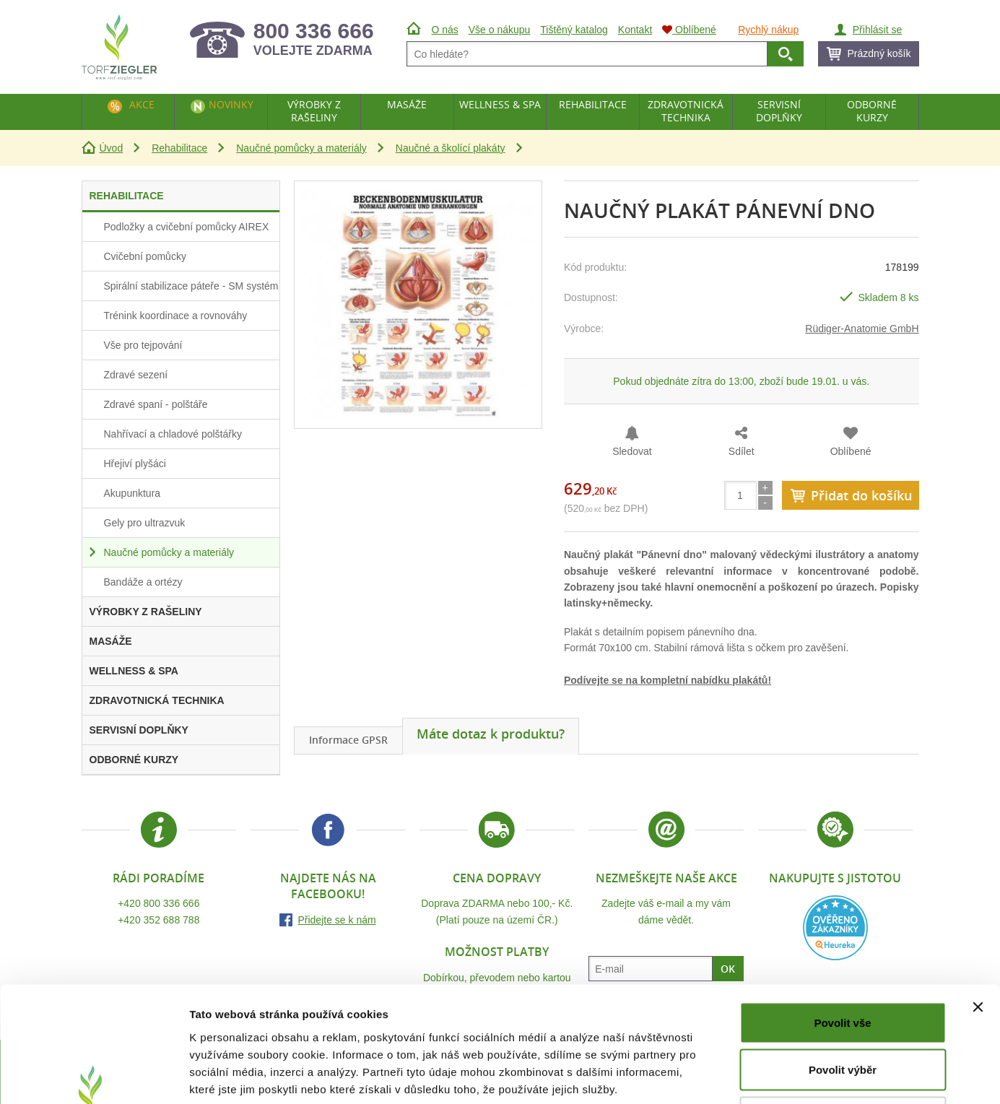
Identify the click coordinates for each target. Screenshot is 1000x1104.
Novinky (231, 104)
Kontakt (635, 29)
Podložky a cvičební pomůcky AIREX (186, 226)
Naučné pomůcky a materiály (301, 148)
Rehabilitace (179, 148)
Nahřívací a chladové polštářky (173, 434)
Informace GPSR (348, 740)
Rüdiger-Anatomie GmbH (861, 328)
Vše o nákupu (500, 29)
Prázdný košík (879, 53)
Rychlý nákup (768, 29)
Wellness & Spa (500, 104)
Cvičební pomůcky (145, 256)
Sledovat (631, 451)
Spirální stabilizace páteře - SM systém (191, 286)
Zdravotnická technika (685, 110)
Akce (142, 104)
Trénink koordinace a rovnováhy (176, 315)
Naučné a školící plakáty (450, 148)
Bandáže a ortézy (143, 582)
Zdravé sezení (136, 375)
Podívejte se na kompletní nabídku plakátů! (667, 680)
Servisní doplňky (779, 110)
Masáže (407, 104)
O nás (445, 29)
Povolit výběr (843, 962)
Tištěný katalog (574, 29)
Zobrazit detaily (763, 1075)
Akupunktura (132, 493)
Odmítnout (842, 1009)
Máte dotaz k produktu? (491, 733)
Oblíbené (850, 451)
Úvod (111, 148)
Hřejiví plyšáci (135, 463)
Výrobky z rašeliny (314, 110)
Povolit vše (842, 914)
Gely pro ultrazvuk (145, 523)
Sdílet (742, 451)
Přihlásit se (877, 29)
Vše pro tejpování (143, 345)
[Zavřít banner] (978, 899)
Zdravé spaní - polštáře (156, 404)
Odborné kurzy (872, 110)
